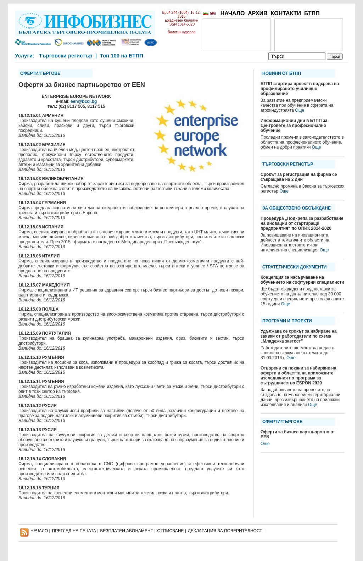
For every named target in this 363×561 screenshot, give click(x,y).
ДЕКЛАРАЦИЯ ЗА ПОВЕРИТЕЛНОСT (225, 530)
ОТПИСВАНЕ (170, 530)
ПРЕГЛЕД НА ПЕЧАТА (74, 530)
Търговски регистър (65, 55)
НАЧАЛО (232, 13)
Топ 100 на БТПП (122, 55)
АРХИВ (257, 13)
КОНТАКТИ (285, 13)
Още (299, 110)
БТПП (312, 13)
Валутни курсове (181, 32)
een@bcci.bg (84, 101)
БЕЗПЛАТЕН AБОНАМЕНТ (126, 530)
